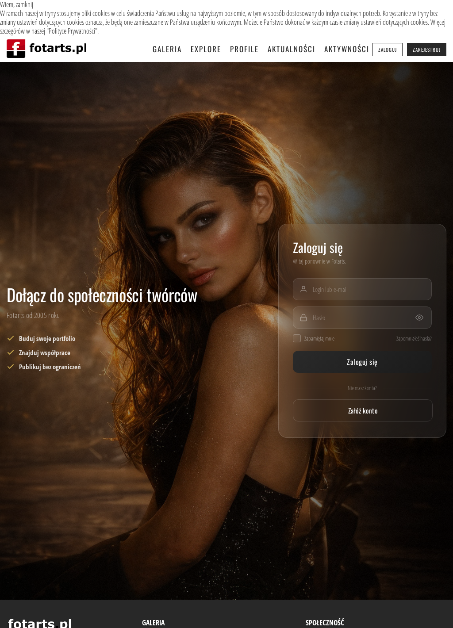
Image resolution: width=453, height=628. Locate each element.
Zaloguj (387, 49)
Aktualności (291, 48)
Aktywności (346, 48)
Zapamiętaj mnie (313, 338)
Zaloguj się (362, 361)
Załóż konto (362, 410)
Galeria (167, 48)
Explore (206, 48)
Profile (244, 48)
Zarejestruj (427, 49)
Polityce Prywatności (72, 31)
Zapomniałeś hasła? (414, 338)
